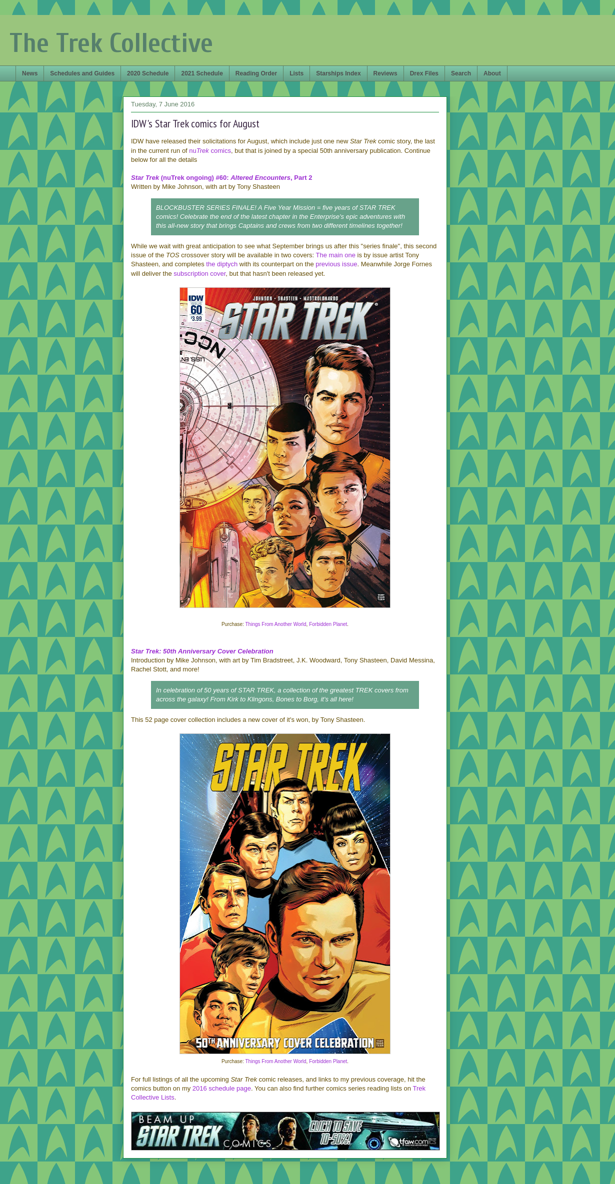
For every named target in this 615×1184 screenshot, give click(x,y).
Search (461, 73)
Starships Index (338, 73)
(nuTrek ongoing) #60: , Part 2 (221, 177)
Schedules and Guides (82, 73)
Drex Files (424, 73)
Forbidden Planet (328, 624)
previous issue (336, 264)
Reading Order (256, 73)
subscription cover (200, 273)
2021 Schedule (201, 73)
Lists (297, 73)
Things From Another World (276, 624)
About (492, 73)
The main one (336, 255)
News (30, 73)
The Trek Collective (111, 43)
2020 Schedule (147, 73)
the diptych (222, 264)
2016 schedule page (221, 1088)
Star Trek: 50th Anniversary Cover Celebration (202, 651)
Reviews (386, 73)
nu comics (210, 150)
